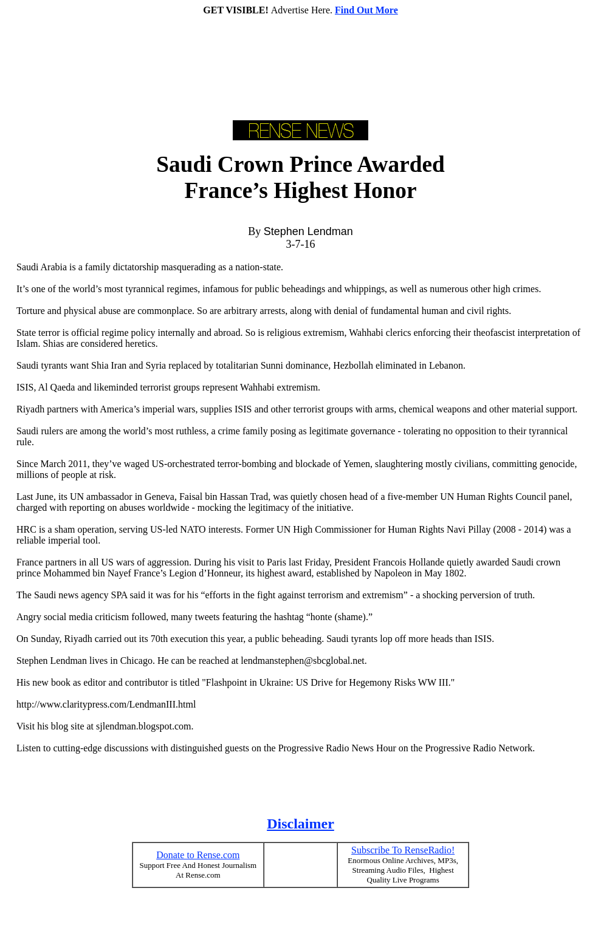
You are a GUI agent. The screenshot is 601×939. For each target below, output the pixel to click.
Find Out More (366, 10)
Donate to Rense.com (197, 855)
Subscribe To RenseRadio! (403, 850)
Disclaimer (300, 823)
